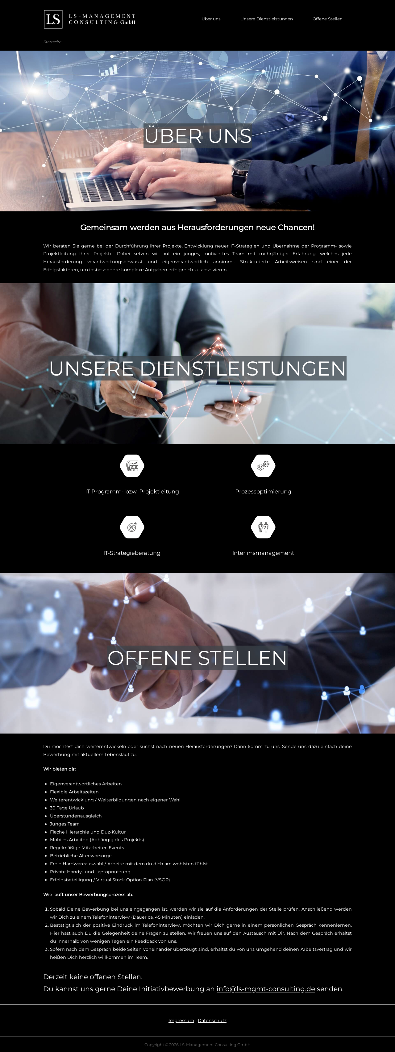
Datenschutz (212, 1020)
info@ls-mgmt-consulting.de (266, 988)
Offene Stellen (328, 18)
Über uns (211, 18)
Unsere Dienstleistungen (266, 18)
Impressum (181, 1020)
